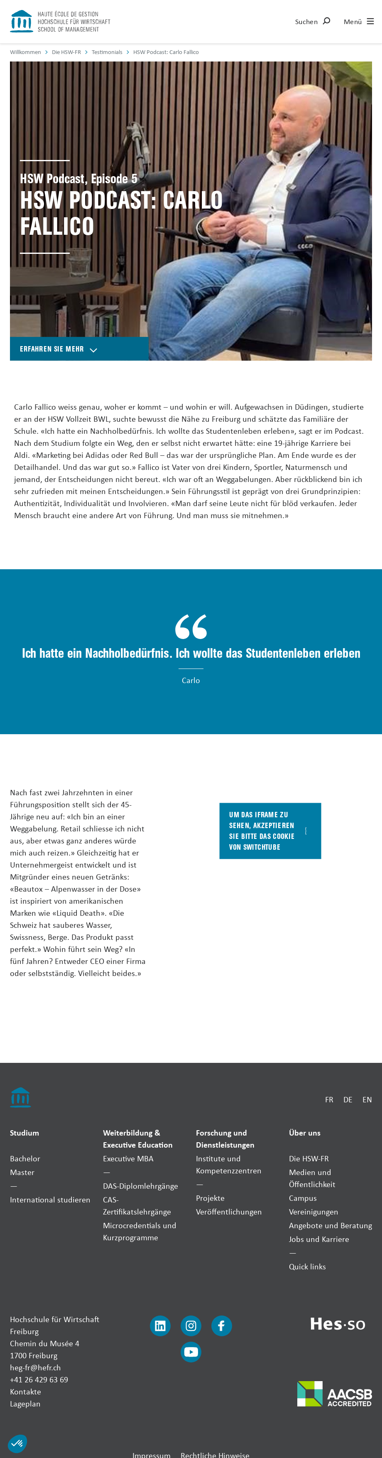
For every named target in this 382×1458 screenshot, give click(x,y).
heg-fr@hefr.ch (35, 1367)
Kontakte (25, 1391)
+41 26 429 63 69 (39, 1379)
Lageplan (25, 1403)
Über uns (305, 1132)
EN (367, 1099)
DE (348, 1099)
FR (329, 1099)
